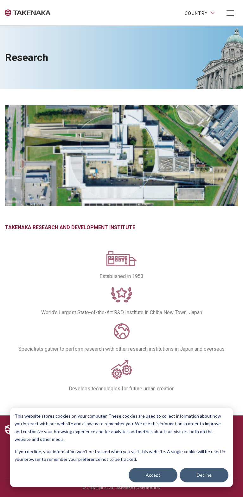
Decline (204, 475)
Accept (153, 475)
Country (200, 13)
